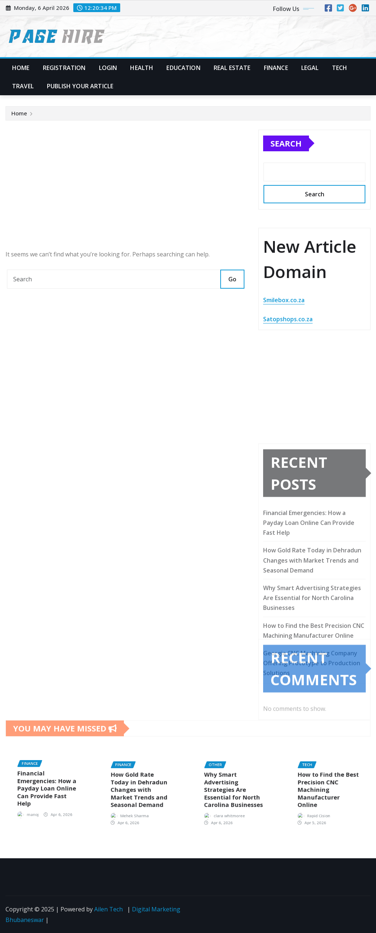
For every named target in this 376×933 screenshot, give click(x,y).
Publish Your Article (80, 86)
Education (183, 68)
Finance (276, 68)
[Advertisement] (128, 187)
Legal (310, 68)
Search (286, 143)
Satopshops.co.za (288, 319)
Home (21, 68)
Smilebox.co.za (284, 301)
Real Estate (232, 68)
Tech (339, 68)
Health (141, 68)
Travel (23, 86)
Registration (64, 68)
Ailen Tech (108, 909)
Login (108, 68)
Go (232, 279)
